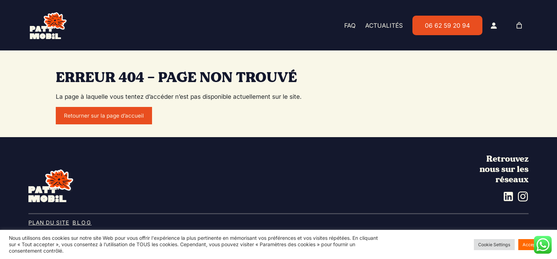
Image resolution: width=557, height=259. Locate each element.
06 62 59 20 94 (447, 25)
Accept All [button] (533, 244)
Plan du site (48, 222)
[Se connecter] (494, 25)
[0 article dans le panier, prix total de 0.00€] (519, 25)
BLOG (82, 222)
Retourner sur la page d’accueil (104, 115)
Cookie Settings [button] (494, 244)
